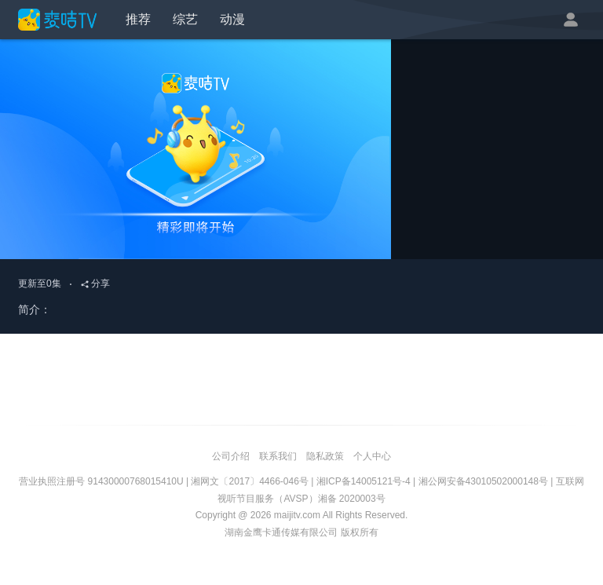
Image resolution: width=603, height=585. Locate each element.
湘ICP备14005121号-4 (363, 481)
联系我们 (278, 456)
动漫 (232, 19)
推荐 (138, 19)
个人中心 (372, 456)
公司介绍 (231, 456)
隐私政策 (325, 456)
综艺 (185, 19)
